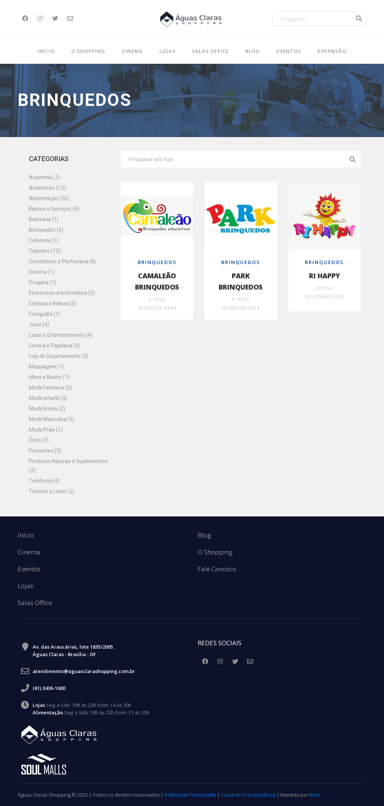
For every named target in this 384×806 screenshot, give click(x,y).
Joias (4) (39, 325)
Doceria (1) (41, 272)
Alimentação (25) (49, 198)
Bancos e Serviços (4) (54, 209)
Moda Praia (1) (46, 430)
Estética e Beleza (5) (52, 304)
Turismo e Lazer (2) (52, 491)
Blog (204, 535)
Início (46, 51)
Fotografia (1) (44, 314)
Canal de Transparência (248, 794)
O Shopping (88, 51)
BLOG (252, 51)
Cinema (132, 51)
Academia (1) (44, 177)
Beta (314, 794)
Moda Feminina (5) (50, 388)
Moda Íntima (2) (47, 409)
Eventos (288, 51)
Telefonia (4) (44, 481)
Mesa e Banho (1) (49, 377)
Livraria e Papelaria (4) (54, 346)
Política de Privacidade (190, 794)
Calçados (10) (45, 251)
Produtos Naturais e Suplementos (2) (68, 465)
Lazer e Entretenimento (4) (60, 335)
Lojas (167, 51)
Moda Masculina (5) (51, 419)
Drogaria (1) (42, 283)
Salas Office (35, 603)
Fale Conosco (217, 569)
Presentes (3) (45, 451)
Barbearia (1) (43, 219)
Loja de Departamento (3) (58, 356)
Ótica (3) (39, 440)
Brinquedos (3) (46, 230)
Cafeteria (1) (43, 241)
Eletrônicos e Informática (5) (62, 293)
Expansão (332, 51)
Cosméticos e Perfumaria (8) (62, 262)
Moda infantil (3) (48, 398)
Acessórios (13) (47, 188)
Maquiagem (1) (46, 367)
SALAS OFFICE (210, 51)
